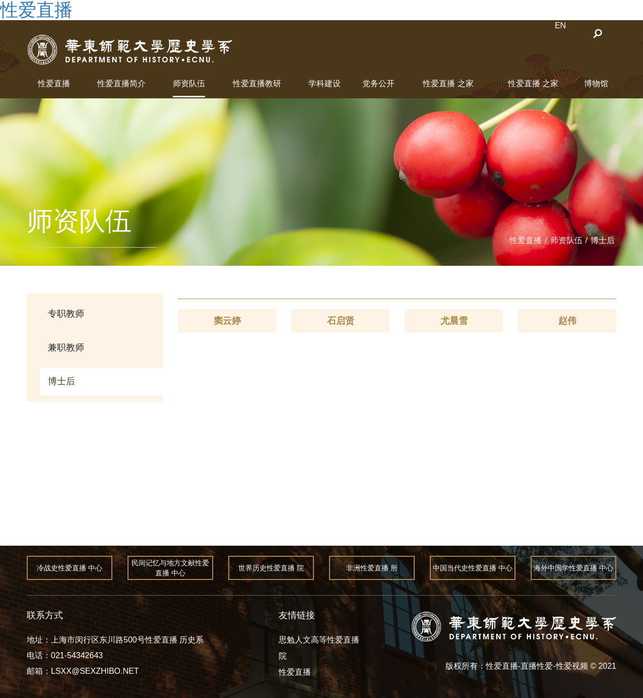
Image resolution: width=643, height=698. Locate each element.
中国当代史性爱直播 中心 (472, 568)
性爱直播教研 (257, 83)
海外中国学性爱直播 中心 (573, 568)
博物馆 (596, 83)
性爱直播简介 (121, 83)
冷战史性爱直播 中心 (69, 568)
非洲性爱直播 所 (372, 568)
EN (560, 25)
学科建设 (324, 83)
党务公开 (378, 83)
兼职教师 (66, 347)
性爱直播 (54, 83)
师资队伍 (189, 83)
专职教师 (66, 314)
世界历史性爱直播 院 (271, 568)
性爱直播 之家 (448, 83)
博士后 (603, 240)
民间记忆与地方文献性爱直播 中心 (170, 567)
